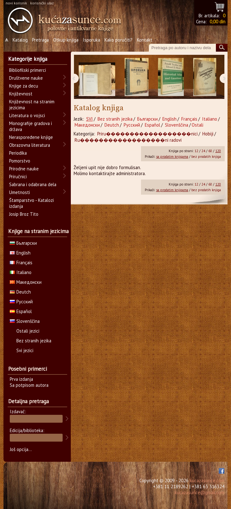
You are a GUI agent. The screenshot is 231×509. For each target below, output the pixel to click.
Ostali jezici (27, 331)
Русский (132, 125)
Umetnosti (19, 192)
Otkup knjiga (65, 40)
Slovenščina (176, 125)
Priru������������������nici (147, 134)
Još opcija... (21, 449)
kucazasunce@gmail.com (199, 492)
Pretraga (40, 40)
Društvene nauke (26, 78)
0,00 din (217, 22)
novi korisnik (16, 3)
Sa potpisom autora (29, 385)
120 (218, 151)
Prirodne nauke (24, 169)
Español (152, 125)
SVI (89, 119)
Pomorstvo (19, 161)
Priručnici (18, 177)
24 (203, 151)
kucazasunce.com (207, 480)
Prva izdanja (21, 379)
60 (210, 151)
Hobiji (207, 134)
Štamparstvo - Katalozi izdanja (31, 203)
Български (147, 119)
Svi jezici (24, 350)
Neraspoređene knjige (31, 137)
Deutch (111, 125)
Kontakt (144, 40)
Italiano (209, 119)
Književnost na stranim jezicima (31, 105)
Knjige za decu (23, 86)
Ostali (197, 125)
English (169, 119)
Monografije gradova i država (30, 126)
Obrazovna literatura (29, 145)
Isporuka (91, 40)
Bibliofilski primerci (27, 70)
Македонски (87, 125)
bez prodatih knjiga (206, 156)
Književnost (20, 94)
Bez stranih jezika (115, 119)
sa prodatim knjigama (172, 156)
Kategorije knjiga (27, 58)
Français (189, 119)
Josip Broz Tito (23, 214)
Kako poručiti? (118, 40)
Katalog (20, 40)
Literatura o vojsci (27, 115)
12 (196, 151)
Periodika (18, 153)
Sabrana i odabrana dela (32, 184)
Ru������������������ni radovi (128, 140)
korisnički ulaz (42, 3)
